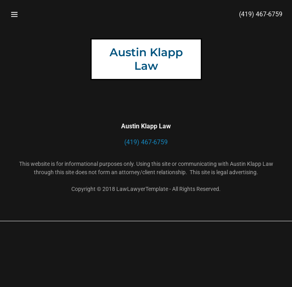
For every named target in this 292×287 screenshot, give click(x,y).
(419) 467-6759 (260, 14)
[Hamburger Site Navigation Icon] (14, 14)
